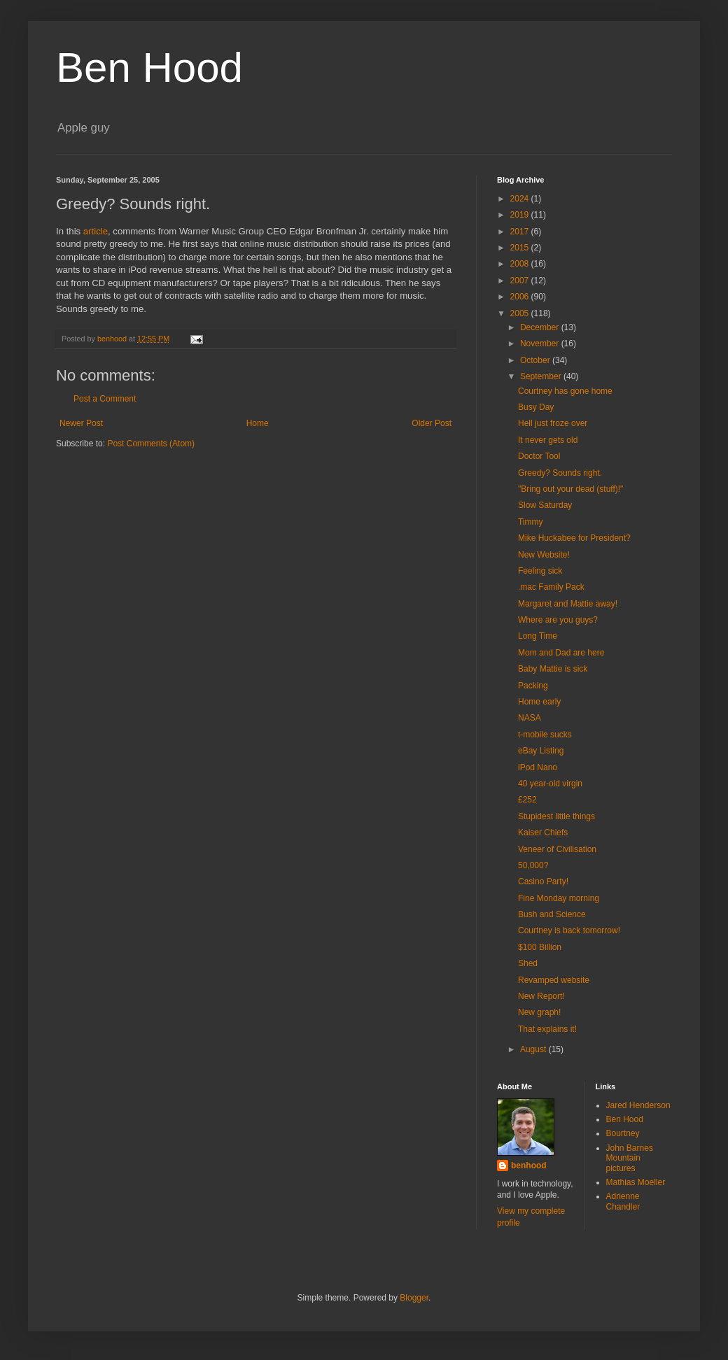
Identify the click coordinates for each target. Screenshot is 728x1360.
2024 (520, 199)
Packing (533, 685)
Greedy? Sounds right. (560, 473)
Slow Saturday (545, 505)
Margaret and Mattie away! (567, 604)
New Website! (544, 555)
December (540, 327)
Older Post (431, 423)
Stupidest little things (556, 816)
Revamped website (553, 980)
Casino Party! (543, 881)
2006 (520, 297)
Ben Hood (149, 67)
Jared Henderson (638, 1105)
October (536, 360)
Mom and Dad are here (561, 653)
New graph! (539, 1012)
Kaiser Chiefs (543, 832)
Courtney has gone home (565, 391)
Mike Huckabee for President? (574, 538)
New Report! (541, 996)
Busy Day (536, 407)
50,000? (533, 865)
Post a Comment (105, 399)
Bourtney (623, 1133)
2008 (520, 264)
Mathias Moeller (636, 1182)
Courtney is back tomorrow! (569, 930)
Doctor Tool (539, 456)
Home (257, 423)
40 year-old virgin (550, 783)
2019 (520, 215)
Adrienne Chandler (623, 1201)
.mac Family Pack (551, 587)
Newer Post (81, 423)
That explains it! (547, 1029)
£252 (527, 800)
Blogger (414, 1298)
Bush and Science (552, 914)
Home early (539, 702)
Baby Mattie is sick (552, 669)
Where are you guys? (558, 620)
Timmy (530, 522)
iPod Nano (537, 767)
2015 (520, 248)
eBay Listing (541, 751)
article (95, 231)
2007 (520, 280)
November (540, 343)
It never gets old (548, 440)
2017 (520, 231)
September (542, 376)
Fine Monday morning (558, 898)
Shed (528, 963)
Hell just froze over (552, 423)
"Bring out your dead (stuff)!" (570, 489)
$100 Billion (539, 947)
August (534, 1049)
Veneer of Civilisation (557, 849)
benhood (529, 1165)
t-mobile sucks (545, 734)
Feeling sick (540, 571)
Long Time (537, 636)
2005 (520, 313)
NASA (529, 718)
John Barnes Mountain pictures (629, 1158)
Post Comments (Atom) (151, 443)
